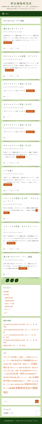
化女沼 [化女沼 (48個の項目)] (17, 360)
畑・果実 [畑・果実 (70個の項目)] (20, 374)
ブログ (7, 48)
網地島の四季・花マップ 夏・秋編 (14, 345)
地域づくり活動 (14, 48)
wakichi (20, 31)
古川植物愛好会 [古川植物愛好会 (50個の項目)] (27, 360)
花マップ (7, 309)
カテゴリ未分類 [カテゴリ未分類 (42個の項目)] (10, 357)
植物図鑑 (6, 291)
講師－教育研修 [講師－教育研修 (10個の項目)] (15, 384)
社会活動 (6, 294)
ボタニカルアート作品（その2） (18, 125)
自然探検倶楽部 (9, 300)
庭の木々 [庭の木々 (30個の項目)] (28, 367)
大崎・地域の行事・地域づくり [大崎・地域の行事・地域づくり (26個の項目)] (19, 364)
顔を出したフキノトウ (13, 29)
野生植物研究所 (21, 3)
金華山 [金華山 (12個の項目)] (22, 384)
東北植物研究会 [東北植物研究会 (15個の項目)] (27, 370)
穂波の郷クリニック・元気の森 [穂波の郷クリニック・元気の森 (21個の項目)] (23, 377)
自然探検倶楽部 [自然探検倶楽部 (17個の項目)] (17, 381)
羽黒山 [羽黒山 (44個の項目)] (8, 381)
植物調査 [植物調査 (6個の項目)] (8, 374)
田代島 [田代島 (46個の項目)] (13, 374)
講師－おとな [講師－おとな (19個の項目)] (32, 381)
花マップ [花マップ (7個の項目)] (25, 381)
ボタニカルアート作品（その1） (17, 145)
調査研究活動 (9, 306)
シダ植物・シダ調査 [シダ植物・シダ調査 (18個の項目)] (24, 357)
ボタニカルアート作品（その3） (18, 104)
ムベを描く (8, 171)
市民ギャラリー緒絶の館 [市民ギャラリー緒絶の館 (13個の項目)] (17, 367)
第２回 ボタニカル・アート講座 (17, 257)
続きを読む (8, 42)
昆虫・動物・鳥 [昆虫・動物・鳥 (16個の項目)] (16, 370)
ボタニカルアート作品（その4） (18, 84)
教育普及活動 (9, 298)
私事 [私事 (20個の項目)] (11, 377)
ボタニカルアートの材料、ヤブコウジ (20, 56)
